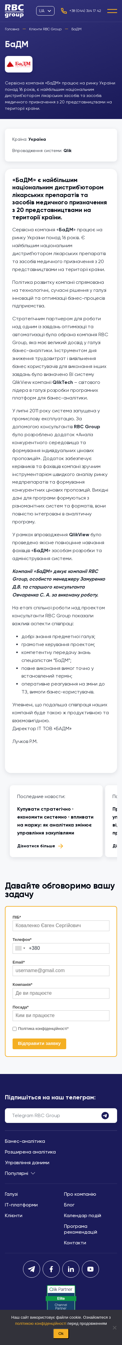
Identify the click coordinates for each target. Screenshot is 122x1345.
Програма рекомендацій (80, 1229)
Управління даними (27, 1162)
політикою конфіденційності (40, 1323)
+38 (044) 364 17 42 (80, 11)
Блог (69, 1205)
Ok (60, 1333)
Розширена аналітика (30, 1152)
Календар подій (82, 1215)
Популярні (20, 1173)
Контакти (75, 1243)
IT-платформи (21, 1205)
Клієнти (13, 1215)
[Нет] (114, 1328)
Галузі (11, 1194)
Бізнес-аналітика (25, 1141)
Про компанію (80, 1194)
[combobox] (20, 948)
